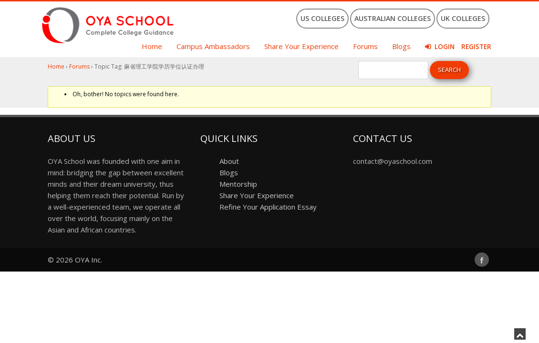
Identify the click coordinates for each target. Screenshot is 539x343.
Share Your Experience (301, 46)
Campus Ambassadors (213, 46)
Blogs (401, 46)
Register (476, 46)
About (229, 161)
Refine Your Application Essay (268, 207)
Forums (365, 46)
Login (445, 46)
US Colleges (322, 18)
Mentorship (238, 184)
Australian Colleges (392, 18)
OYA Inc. (88, 259)
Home (152, 46)
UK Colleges (463, 18)
